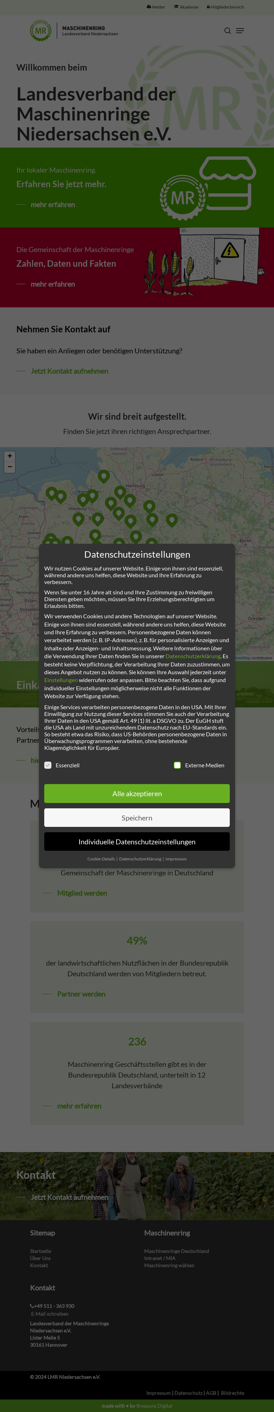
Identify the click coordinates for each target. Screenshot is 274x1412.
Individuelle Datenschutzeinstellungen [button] (137, 841)
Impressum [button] (176, 858)
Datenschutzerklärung (193, 656)
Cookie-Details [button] (101, 858)
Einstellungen (61, 679)
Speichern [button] (137, 817)
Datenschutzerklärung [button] (140, 858)
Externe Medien (199, 765)
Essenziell (62, 765)
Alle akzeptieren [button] (137, 793)
